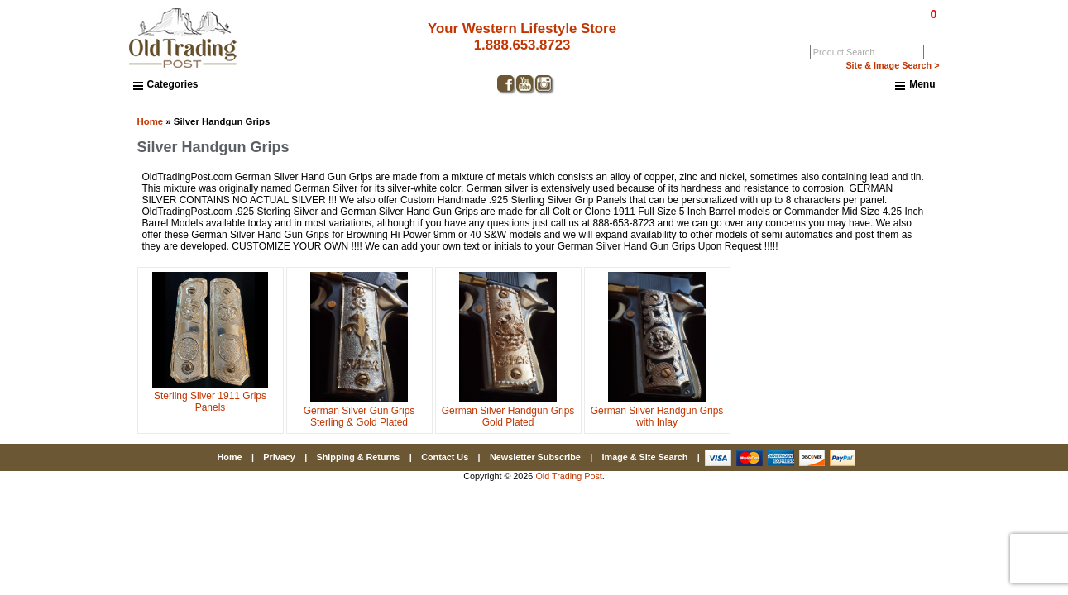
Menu (915, 85)
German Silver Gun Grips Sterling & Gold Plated (359, 410)
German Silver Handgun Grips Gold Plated (508, 410)
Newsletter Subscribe (535, 457)
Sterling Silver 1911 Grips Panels (210, 395)
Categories (166, 84)
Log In (865, 25)
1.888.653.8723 (522, 45)
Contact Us (444, 457)
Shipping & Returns (358, 457)
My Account (913, 25)
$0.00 (895, 14)
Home (150, 121)
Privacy (279, 457)
